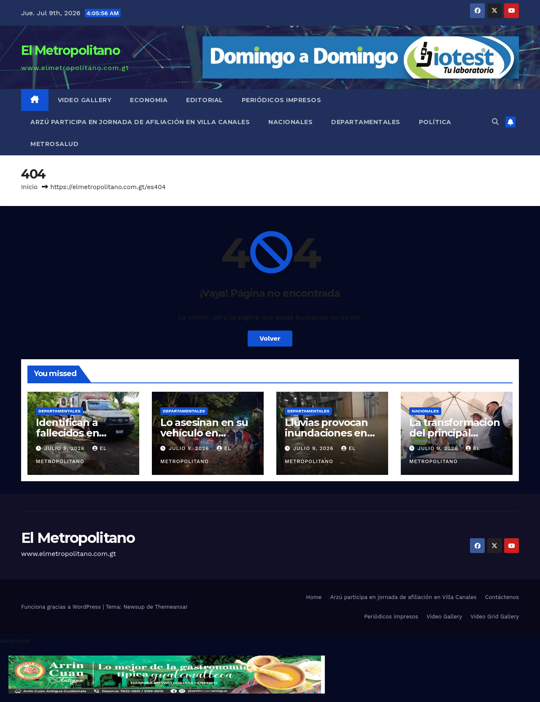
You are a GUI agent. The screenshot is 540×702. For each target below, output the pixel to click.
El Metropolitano (70, 50)
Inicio (29, 187)
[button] (495, 122)
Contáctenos (502, 597)
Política (435, 122)
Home (313, 597)
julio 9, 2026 (65, 448)
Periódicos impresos (281, 100)
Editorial (204, 100)
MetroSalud (54, 144)
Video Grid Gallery (494, 616)
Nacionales (290, 122)
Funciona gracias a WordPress (62, 607)
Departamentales (365, 122)
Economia (148, 100)
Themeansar (171, 607)
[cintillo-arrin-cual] (166, 674)
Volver (270, 338)
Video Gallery (85, 100)
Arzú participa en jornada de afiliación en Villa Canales (140, 122)
